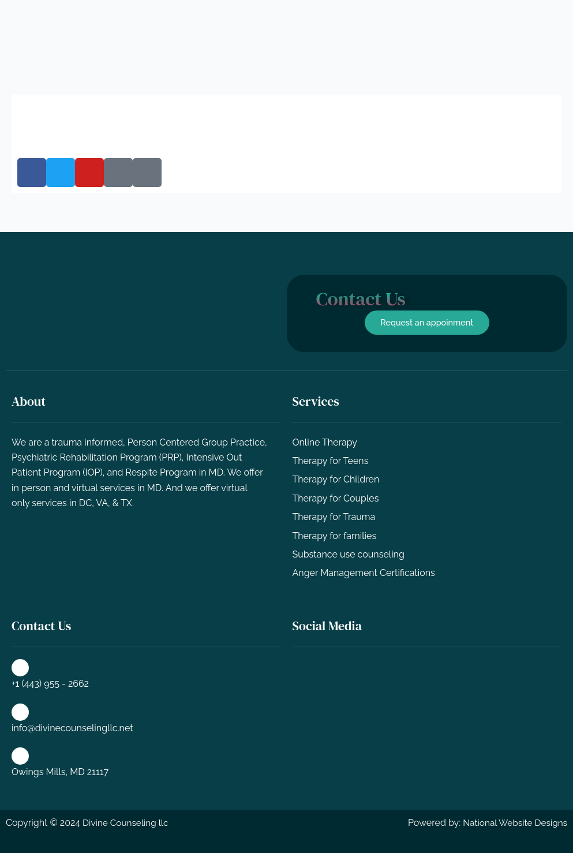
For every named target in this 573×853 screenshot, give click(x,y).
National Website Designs (512, 823)
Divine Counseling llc (127, 823)
